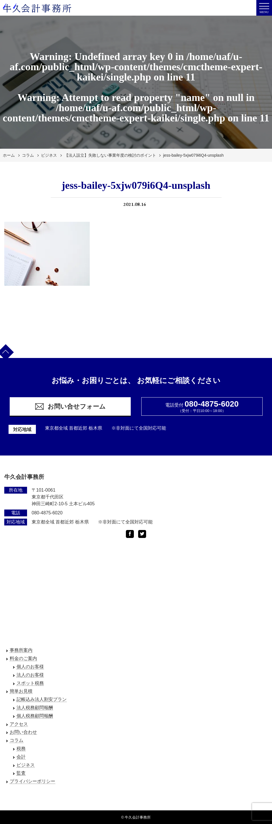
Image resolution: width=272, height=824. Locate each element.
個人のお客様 (30, 666)
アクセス (19, 724)
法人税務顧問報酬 (35, 707)
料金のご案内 (23, 658)
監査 (21, 773)
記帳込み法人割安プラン (42, 699)
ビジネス (49, 155)
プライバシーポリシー (32, 781)
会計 (21, 756)
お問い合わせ (23, 732)
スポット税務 (30, 683)
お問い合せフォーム (70, 406)
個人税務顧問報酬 (35, 715)
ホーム (9, 155)
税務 (21, 748)
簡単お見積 (21, 691)
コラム (28, 155)
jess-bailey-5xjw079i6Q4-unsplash (193, 155)
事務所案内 (21, 650)
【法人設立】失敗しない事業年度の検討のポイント (110, 155)
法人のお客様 (30, 674)
